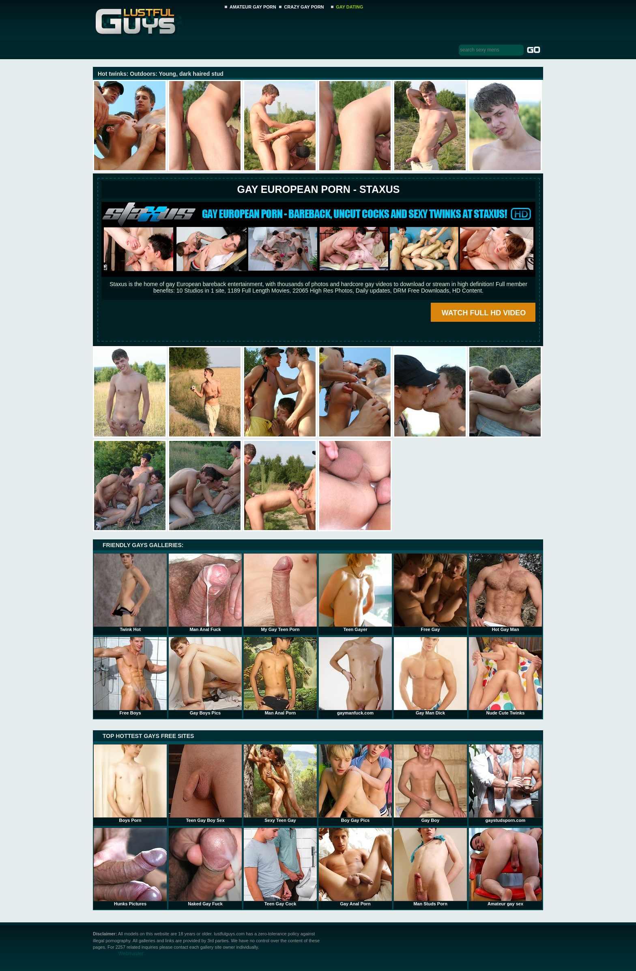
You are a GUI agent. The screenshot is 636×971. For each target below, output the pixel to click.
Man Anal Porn (280, 676)
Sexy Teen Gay (280, 783)
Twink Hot (130, 592)
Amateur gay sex (505, 867)
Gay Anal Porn (355, 867)
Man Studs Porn (430, 867)
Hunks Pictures (130, 867)
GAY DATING (349, 6)
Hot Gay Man (505, 592)
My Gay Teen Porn (280, 592)
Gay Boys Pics (205, 676)
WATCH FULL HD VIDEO (484, 313)
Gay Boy (430, 783)
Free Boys (130, 676)
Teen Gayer (355, 592)
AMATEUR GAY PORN (253, 6)
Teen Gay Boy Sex (205, 783)
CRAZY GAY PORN (304, 6)
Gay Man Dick (430, 676)
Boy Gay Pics (355, 783)
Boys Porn (130, 783)
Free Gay (430, 592)
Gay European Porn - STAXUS (318, 189)
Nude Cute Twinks (505, 676)
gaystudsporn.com (505, 783)
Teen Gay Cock (280, 867)
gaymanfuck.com (355, 676)
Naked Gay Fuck (205, 867)
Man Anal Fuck (205, 592)
